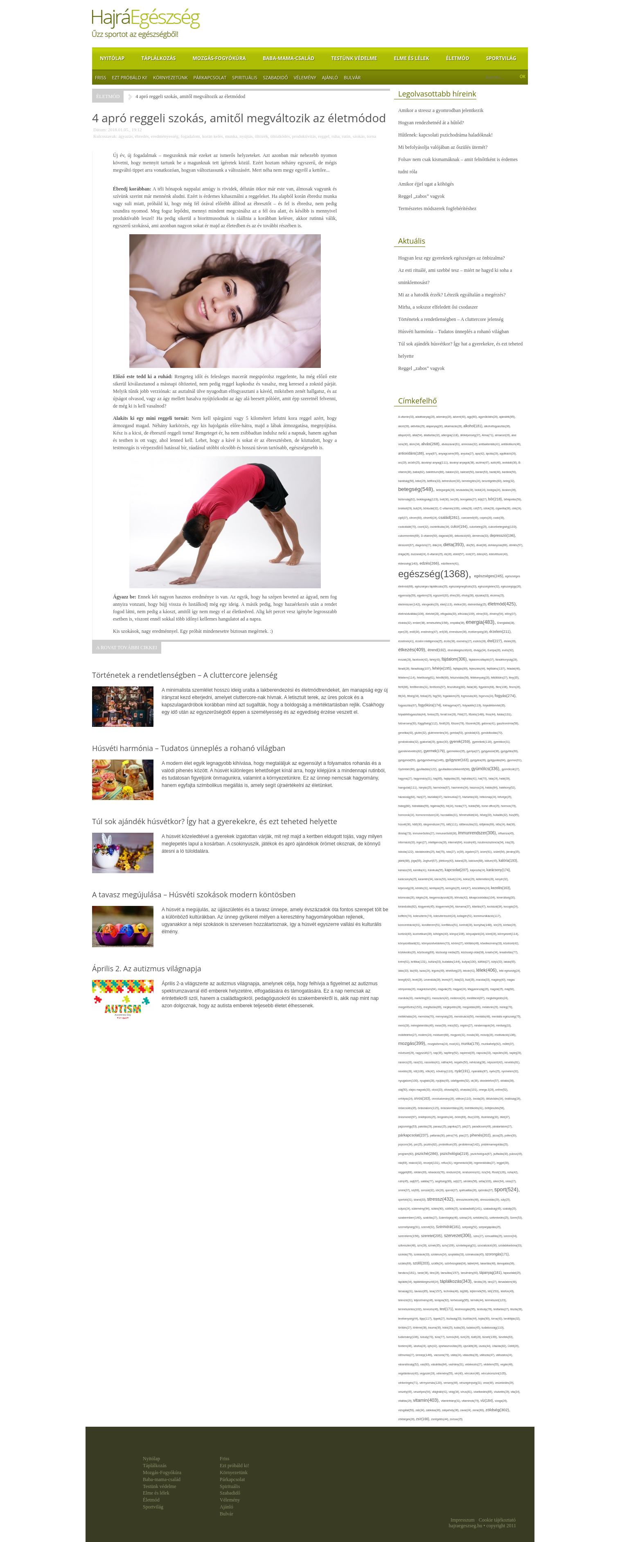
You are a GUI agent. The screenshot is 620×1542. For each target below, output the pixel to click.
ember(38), (420, 622)
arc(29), (403, 462)
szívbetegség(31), (467, 1245)
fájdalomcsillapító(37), (482, 659)
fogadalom (190, 136)
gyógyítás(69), (510, 751)
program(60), (406, 1153)
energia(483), (481, 622)
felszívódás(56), (460, 677)
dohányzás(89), (498, 545)
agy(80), (472, 416)
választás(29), (471, 1355)
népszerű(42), (495, 1062)
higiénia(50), (438, 806)
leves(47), (448, 979)
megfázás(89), (433, 1007)
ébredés (142, 136)
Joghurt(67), (431, 860)
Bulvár (352, 77)
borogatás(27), (469, 499)
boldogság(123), (428, 499)
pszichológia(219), (455, 1154)
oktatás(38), (507, 1080)
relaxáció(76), (437, 1172)
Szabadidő (275, 77)
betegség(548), (417, 489)
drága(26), (404, 554)
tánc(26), (435, 1272)
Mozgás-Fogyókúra (219, 58)
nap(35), (438, 1052)
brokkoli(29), (405, 508)
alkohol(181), (473, 426)
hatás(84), (492, 787)
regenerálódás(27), (485, 1162)
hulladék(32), (501, 815)
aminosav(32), (469, 444)
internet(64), (456, 842)
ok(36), (475, 1080)
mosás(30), (473, 1034)
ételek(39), (510, 641)
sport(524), (507, 1189)
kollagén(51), (465, 915)
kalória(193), (508, 860)
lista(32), (460, 979)
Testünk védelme (354, 58)
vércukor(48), (472, 1373)
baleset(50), (468, 472)
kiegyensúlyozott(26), (442, 897)
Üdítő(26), (513, 1346)
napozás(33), (484, 1052)
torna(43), (497, 1318)
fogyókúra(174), (430, 705)
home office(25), (491, 806)
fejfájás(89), (461, 668)
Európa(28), (494, 650)
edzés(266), (430, 563)
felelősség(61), (426, 677)
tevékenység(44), (408, 1318)
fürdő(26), (445, 723)
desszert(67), (406, 545)
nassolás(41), (432, 1062)
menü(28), (404, 1025)
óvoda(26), (479, 1098)
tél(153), (494, 1291)
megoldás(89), (472, 1007)
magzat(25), (497, 989)
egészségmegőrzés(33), (463, 586)
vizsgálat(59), (406, 1410)
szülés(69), (405, 1263)
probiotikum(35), (448, 1144)
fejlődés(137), (497, 668)
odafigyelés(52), (461, 1080)
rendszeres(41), (471, 1172)
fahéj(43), (436, 659)
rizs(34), (487, 1172)
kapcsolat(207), (457, 870)
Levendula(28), (433, 979)
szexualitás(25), (494, 1236)
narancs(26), (405, 1062)
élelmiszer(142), (410, 604)
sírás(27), (510, 1181)
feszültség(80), (457, 687)
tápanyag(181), (491, 1273)
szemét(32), (428, 1227)
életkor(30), (461, 604)
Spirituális (244, 77)
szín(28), (422, 1245)
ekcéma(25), (497, 595)
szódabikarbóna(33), (510, 1245)
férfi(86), (404, 687)
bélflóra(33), (434, 481)
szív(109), (449, 1245)
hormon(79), (508, 806)
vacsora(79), (442, 1355)
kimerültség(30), (506, 897)
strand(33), (420, 1199)
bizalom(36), (509, 490)
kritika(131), (419, 962)
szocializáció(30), (488, 1245)
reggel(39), (502, 1162)
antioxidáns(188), (412, 453)
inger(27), (422, 842)
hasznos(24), (477, 787)
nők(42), (431, 1071)
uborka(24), (420, 1346)
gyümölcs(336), (486, 769)
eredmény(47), (430, 631)
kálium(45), (491, 860)
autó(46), (496, 462)
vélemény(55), (445, 1373)
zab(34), (420, 1410)
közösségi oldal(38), (473, 952)
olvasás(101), (469, 1090)
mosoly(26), (487, 1034)
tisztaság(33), (454, 1318)
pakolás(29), (425, 1126)
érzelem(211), (500, 632)
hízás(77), (461, 806)
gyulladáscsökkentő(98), (454, 769)
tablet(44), (473, 1263)
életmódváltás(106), (412, 614)
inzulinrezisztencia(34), (491, 842)
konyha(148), (484, 925)
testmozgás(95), (466, 1309)
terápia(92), (443, 1300)
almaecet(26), (503, 435)
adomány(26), (444, 416)
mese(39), (441, 1025)
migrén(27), (467, 1025)
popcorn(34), (406, 1144)
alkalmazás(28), (454, 426)
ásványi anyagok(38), (463, 462)
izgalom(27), (472, 851)
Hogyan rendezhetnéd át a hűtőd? (431, 123)
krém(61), (404, 961)
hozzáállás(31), (449, 815)
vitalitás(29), (405, 1400)
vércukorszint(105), (494, 1373)
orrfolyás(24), (406, 1098)
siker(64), (499, 1181)
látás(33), (404, 970)
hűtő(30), (417, 824)
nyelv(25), (495, 1071)
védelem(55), (491, 1364)
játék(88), (404, 861)
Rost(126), (499, 1172)
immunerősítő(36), (447, 833)
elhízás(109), (467, 614)
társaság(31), (406, 1291)
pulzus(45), (516, 1153)
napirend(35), (468, 1052)
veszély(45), (405, 1391)
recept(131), (432, 1163)
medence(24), (458, 998)
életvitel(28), (433, 613)
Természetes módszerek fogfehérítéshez (437, 208)
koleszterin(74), (423, 915)
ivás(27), (451, 851)
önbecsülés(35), (408, 1108)
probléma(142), (469, 1144)
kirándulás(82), (408, 906)
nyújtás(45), (443, 1080)
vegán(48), (506, 1364)
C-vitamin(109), (450, 508)
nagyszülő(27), (424, 1052)
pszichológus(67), (482, 1153)
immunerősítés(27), (424, 833)
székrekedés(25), (499, 1217)
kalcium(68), (477, 860)
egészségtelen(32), (489, 586)
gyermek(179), (435, 751)
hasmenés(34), (460, 787)
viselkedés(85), (483, 1392)
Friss (100, 77)
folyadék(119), (472, 705)
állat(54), (418, 435)
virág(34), (454, 1391)
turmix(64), (453, 1337)
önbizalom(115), (429, 1108)
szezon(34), (511, 1236)
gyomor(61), (514, 760)
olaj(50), (403, 1089)
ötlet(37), (505, 1117)
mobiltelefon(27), (408, 1034)
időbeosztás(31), (469, 824)
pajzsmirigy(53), (408, 1126)
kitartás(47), (479, 906)
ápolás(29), (493, 453)
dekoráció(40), (463, 535)
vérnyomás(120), (431, 1383)
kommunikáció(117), (487, 916)
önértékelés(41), (474, 1108)
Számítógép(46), (449, 1217)
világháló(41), (440, 1391)
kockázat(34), (495, 906)
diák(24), (438, 545)
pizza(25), (498, 1135)
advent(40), (460, 416)
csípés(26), (486, 517)
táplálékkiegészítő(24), (426, 1281)
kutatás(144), (452, 962)
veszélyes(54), (422, 1391)
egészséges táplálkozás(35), (432, 586)
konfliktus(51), (450, 924)
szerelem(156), (409, 1236)
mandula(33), (406, 998)
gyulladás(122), (427, 769)
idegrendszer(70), (434, 824)
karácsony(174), (499, 870)
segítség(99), (444, 1181)
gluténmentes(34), (439, 732)
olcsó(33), (438, 1089)
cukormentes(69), (409, 535)
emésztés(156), (438, 623)
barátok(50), (509, 472)
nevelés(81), (512, 1062)
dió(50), (471, 545)
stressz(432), (441, 1198)
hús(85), (514, 815)
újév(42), (432, 1346)
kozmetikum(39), (423, 933)
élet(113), (447, 604)
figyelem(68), (487, 687)
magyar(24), (460, 989)
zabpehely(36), (451, 1410)
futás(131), (504, 714)
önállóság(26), (513, 1098)
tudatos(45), (474, 1327)
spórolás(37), (486, 1190)
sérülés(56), (470, 1181)
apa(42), (480, 453)
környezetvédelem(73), (436, 943)
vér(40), (459, 1373)
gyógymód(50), (407, 760)
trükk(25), (448, 1327)
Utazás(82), (499, 1346)
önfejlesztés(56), (495, 1108)
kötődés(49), (472, 943)
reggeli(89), (406, 1172)
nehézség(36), (478, 1062)
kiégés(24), (422, 897)
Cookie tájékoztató (497, 1520)
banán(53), (482, 472)
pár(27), (467, 1126)
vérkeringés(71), (408, 1382)
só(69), (416, 1190)
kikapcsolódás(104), (483, 897)
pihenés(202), (481, 1135)
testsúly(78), (485, 1309)
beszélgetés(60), (492, 481)
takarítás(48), (488, 1263)
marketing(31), (423, 998)
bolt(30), (445, 499)
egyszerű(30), (441, 595)
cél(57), (478, 508)
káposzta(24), (478, 870)
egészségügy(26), (511, 586)
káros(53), (441, 879)
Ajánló (330, 77)
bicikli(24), (481, 490)
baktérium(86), (436, 472)
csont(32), (423, 526)
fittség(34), (413, 696)
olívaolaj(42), (452, 1089)
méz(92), (454, 1025)
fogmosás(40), (470, 696)
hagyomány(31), (423, 778)
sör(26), (440, 1190)
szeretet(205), (432, 1236)
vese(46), (489, 1382)
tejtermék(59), (479, 1291)
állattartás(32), (433, 435)
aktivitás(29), (418, 426)
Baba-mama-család (288, 58)
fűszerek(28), (474, 723)
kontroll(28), (466, 924)
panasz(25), (440, 1126)
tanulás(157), (451, 1273)
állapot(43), (405, 435)
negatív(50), (461, 1062)
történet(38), (420, 1327)
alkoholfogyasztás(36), (497, 426)
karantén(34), (426, 879)
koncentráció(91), (410, 925)
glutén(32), (421, 732)
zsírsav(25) (456, 1419)
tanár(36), (423, 1272)
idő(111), (453, 824)
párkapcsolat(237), (414, 1135)
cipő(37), (403, 517)
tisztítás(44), (470, 1318)
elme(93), (483, 614)
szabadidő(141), (471, 1208)
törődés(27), (405, 1327)
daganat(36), (446, 535)
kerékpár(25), (437, 888)
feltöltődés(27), (500, 677)
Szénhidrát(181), (449, 1227)
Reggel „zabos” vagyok (421, 196)
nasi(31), (418, 1062)
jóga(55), (417, 860)
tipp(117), (426, 1318)
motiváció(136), (505, 1035)
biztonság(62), (407, 499)
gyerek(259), (460, 741)
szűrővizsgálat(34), (455, 1263)
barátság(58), (406, 481)
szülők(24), (438, 1263)
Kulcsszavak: (105, 136)
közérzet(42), (511, 943)
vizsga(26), (501, 1400)
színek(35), (435, 1245)
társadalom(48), (507, 1281)
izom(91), (486, 852)
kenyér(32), (501, 879)
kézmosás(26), (407, 897)
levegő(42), (405, 979)
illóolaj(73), (405, 833)
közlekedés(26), (407, 952)
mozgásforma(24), (438, 1043)
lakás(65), (510, 961)
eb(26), (448, 554)
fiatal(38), (473, 687)
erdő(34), (415, 631)
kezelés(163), (501, 888)
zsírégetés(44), (440, 1419)
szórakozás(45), (475, 1254)
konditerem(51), (432, 924)
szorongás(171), (497, 1254)
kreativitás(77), (508, 952)
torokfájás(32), (512, 1318)
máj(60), (510, 989)
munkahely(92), (492, 1044)
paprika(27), (455, 1126)
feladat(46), (514, 668)
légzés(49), (439, 970)
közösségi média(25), (448, 952)
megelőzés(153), (411, 1007)
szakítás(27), (431, 1217)
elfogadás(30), (449, 613)
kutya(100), (470, 962)
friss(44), (491, 714)
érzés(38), (450, 641)
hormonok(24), (407, 815)
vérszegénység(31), (471, 1382)
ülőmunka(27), (406, 1355)
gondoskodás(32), (409, 741)
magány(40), (499, 979)
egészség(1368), (436, 573)
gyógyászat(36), (491, 751)
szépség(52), (470, 1227)
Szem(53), (516, 1217)
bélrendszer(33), (452, 481)
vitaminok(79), (471, 1400)
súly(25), (505, 1199)
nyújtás (246, 136)
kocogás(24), (511, 906)
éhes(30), (456, 595)
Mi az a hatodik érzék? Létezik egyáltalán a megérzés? (452, 295)
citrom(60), (416, 517)
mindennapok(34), (485, 1025)
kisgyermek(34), (445, 906)
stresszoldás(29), (490, 1199)
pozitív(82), (431, 1144)
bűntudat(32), (431, 508)
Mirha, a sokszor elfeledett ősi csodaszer (438, 307)
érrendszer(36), (458, 631)
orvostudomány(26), (443, 1098)
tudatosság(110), (493, 1327)
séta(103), (486, 1181)
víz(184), (487, 1401)
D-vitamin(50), (430, 535)
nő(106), (419, 1071)
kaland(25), (462, 860)
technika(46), (452, 1291)
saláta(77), (428, 1181)
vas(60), (425, 1364)
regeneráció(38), (464, 1162)
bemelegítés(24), (472, 481)
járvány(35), (513, 851)
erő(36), (444, 631)
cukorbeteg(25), (478, 526)
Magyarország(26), (479, 989)
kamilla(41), (420, 870)
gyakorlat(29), (428, 741)
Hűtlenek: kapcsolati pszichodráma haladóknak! (445, 135)
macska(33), (483, 979)
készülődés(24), (481, 888)
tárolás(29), (481, 1281)
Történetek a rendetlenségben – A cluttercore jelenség (450, 319)
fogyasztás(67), (408, 705)
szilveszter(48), (407, 1245)
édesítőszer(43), (498, 554)
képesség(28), (406, 888)
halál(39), (504, 778)
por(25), (419, 1144)
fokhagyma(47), (452, 705)
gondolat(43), (472, 732)
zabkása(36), (434, 1410)
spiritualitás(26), (468, 1190)
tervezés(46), (431, 1309)
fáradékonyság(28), (507, 659)
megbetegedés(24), (497, 998)
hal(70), (483, 778)
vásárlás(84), (440, 1364)
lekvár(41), (469, 970)
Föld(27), (463, 714)
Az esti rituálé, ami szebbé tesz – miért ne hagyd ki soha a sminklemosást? (455, 276)
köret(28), (492, 933)
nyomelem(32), (510, 1071)
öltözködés (280, 136)
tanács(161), (407, 1273)
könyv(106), (458, 934)
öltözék (261, 136)
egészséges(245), (489, 576)
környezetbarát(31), (410, 943)
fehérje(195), (442, 668)
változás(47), (488, 1355)
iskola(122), (406, 852)
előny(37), (511, 613)
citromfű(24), (430, 517)
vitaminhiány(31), (451, 1400)
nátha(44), (447, 1062)
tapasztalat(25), (512, 1272)
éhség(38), (468, 595)
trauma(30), (435, 1327)
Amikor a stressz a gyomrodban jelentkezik (440, 110)
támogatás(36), (506, 1263)
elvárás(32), (405, 622)
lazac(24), (425, 970)
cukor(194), (460, 526)
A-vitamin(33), (406, 416)
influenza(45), (506, 833)
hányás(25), (426, 787)
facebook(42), (421, 659)
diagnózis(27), (424, 545)
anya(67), (432, 453)
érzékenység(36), (478, 631)
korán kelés (212, 136)
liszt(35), (470, 979)
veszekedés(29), (504, 1382)
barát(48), (495, 472)
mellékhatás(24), (408, 1016)
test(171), (447, 1309)
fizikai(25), (426, 696)
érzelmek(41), (406, 641)
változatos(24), (504, 1355)
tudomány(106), (409, 1337)
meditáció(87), (476, 998)
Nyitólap (112, 58)
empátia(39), (458, 622)
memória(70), (426, 1016)
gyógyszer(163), (458, 760)
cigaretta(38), (504, 508)
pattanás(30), (438, 1135)
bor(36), (455, 499)
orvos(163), (423, 1098)
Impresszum (463, 1520)
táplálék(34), (405, 1281)
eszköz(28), (480, 641)
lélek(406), (487, 970)
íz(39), (461, 851)
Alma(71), (488, 435)
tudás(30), (460, 1327)
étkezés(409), (413, 649)
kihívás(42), (462, 897)
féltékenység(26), (480, 677)
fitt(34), (402, 696)
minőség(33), (503, 1025)
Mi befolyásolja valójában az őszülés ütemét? (442, 147)
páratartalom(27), (502, 1126)
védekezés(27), (474, 1364)
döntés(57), (516, 545)
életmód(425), (502, 603)
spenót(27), (452, 1190)
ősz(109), (474, 1117)
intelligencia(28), (438, 842)
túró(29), (465, 1337)
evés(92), (508, 650)
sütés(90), (438, 1208)
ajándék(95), (507, 417)
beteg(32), (509, 481)
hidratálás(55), (421, 806)
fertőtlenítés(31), (420, 687)
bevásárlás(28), (465, 490)
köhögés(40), (441, 933)
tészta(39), (516, 1309)
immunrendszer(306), (478, 833)
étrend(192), (438, 650)
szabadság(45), (493, 1208)
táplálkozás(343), (457, 1281)
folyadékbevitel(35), (494, 705)
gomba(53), (457, 732)
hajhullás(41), (469, 778)
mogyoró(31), (459, 1034)
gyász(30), (443, 741)
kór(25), (498, 924)
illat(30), (511, 824)
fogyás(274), (505, 695)
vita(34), (515, 1391)
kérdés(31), (422, 888)
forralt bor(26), (449, 714)
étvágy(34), (480, 650)
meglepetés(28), (453, 1007)
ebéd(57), (459, 554)
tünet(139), (490, 1337)
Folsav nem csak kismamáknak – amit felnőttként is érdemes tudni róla (458, 166)
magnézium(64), (427, 989)
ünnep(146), (424, 1355)
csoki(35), (499, 517)
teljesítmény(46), (424, 1300)
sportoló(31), (406, 1199)
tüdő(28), (476, 1337)
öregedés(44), (446, 1117)
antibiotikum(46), (511, 444)
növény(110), (445, 1071)
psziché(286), (427, 1153)
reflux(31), (447, 1162)
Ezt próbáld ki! (130, 77)
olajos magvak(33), (420, 1089)
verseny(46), (451, 1382)
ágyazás (125, 136)
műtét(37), (508, 1043)
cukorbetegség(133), (502, 527)
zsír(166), (423, 1419)
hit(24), (450, 806)
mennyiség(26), (444, 1016)
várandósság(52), (409, 1364)
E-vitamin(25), (435, 554)
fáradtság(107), (421, 668)
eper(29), (404, 631)
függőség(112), (428, 723)
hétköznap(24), (489, 797)
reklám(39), (421, 1172)
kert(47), (466, 888)
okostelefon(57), (490, 1080)
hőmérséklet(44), (469, 815)
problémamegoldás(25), (495, 1144)
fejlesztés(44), (478, 668)
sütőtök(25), (452, 1208)
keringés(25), (453, 888)
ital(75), (441, 851)
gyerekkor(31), (502, 741)
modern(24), (425, 1034)
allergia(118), (450, 435)
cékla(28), (467, 508)
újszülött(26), (471, 1346)
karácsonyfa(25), (408, 879)
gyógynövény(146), (431, 760)
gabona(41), (489, 723)
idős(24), (501, 824)
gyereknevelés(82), (411, 751)
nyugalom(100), (409, 1081)
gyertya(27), (474, 751)
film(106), (502, 687)
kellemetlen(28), (485, 879)
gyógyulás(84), (497, 760)
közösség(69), (426, 952)
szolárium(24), (439, 1254)
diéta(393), (454, 544)
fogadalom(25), (452, 696)
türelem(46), (405, 1346)
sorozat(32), (428, 1190)
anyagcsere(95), (449, 453)
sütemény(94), (421, 1208)
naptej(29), (516, 1052)
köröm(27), (457, 943)
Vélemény (305, 77)
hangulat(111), (408, 787)
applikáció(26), (508, 453)
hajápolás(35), (452, 778)
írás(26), (510, 842)
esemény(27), (465, 641)
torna (371, 136)
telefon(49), (507, 1291)
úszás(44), (485, 1346)
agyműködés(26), (488, 416)
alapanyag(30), (435, 426)
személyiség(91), (409, 1227)
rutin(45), (404, 1181)
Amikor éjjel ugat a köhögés (426, 184)
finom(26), (515, 687)
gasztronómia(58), (508, 723)
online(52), (501, 1089)
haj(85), (438, 778)
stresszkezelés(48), (468, 1199)
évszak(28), (405, 659)
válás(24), (456, 1355)
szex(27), (479, 1236)
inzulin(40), (471, 842)
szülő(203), (422, 1263)
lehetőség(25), (454, 970)
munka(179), (471, 1044)
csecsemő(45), (470, 517)
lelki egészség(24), (510, 970)
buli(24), (418, 508)
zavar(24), (466, 1410)
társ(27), (493, 1281)
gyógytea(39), (478, 760)
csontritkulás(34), (440, 526)
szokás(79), (406, 1254)
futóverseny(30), (408, 723)
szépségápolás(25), (490, 1227)
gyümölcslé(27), (511, 769)
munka (231, 136)
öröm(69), (461, 1117)
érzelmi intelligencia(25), (429, 641)
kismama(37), (463, 906)
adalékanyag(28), (425, 416)
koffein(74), (405, 915)
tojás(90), (484, 1318)
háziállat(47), (436, 797)
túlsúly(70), (427, 1337)
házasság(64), (407, 797)
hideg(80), (405, 806)
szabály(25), (509, 1208)
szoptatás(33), (456, 1254)
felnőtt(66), (443, 677)
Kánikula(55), (436, 870)
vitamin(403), (427, 1400)
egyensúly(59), (407, 595)
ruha (335, 136)
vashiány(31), (457, 1364)
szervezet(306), (458, 1235)
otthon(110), (464, 1098)
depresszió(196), (503, 535)
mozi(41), (455, 1043)
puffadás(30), (502, 1153)
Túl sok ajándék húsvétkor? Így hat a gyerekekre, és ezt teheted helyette (460, 350)
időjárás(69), (487, 824)
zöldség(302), (497, 1410)
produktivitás (304, 136)
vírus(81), (466, 1391)
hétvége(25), (505, 797)
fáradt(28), (404, 668)
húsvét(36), (405, 824)
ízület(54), (499, 851)
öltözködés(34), (495, 1098)
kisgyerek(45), (427, 906)
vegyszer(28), (428, 1373)
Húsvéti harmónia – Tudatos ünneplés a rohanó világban (453, 331)
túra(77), (440, 1337)
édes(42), (483, 554)
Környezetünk (170, 77)
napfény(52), (452, 1052)
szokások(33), (422, 1254)
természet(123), (496, 1300)
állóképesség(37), (471, 435)
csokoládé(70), (407, 526)
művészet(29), (406, 1052)
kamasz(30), (405, 870)
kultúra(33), (435, 961)
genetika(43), (406, 732)
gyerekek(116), (483, 742)
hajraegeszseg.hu (465, 1526)
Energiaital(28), (506, 622)
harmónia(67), (442, 787)
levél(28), (418, 979)
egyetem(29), (425, 595)
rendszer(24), (454, 1172)
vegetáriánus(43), (409, 1373)
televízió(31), (406, 1300)
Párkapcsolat (209, 77)
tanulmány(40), (470, 1272)
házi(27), (422, 797)
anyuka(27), (468, 453)
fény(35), (514, 677)
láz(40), (415, 970)
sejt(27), (458, 1181)
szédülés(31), (481, 1217)
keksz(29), (469, 879)
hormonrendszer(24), (428, 815)
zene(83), (478, 1410)
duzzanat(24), (419, 554)
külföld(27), (484, 961)
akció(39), (404, 426)
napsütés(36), (500, 1052)
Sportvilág (501, 58)
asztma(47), (483, 462)
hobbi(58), (474, 806)
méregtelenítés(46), (423, 1025)
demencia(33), (481, 535)
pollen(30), (511, 1135)
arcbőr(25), (415, 462)
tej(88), (465, 1291)
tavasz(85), (421, 1291)
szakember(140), (410, 1217)
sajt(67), (415, 1181)
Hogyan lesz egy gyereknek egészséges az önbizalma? (451, 258)
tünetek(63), (505, 1337)
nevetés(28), (405, 1071)
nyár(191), (463, 1071)
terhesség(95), (461, 1300)
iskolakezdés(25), (425, 851)
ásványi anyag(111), (435, 462)
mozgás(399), (413, 1043)
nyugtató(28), (428, 1080)
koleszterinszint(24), (445, 915)
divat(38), (482, 545)
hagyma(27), (405, 778)
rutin (346, 136)
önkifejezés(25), (427, 1117)
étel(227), (495, 641)
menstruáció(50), (465, 1016)
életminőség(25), (478, 604)
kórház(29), (509, 924)
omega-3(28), (487, 1089)
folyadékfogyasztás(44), (412, 714)
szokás (359, 136)
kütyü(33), (497, 961)
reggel (323, 136)
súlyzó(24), (405, 1208)
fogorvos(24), (487, 696)
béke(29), (421, 481)
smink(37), (404, 1190)
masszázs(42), (441, 998)
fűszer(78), (458, 723)
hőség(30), (486, 815)
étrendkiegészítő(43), (460, 650)
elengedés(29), (431, 604)
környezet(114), (508, 934)
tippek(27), (439, 1318)
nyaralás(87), (480, 1071)
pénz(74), (452, 1135)
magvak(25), (445, 989)
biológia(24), (494, 490)
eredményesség (164, 136)
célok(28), (489, 508)
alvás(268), (431, 444)
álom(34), (415, 444)
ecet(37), (471, 554)
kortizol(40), (405, 933)
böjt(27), (483, 499)
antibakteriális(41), (490, 444)
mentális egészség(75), (506, 1016)
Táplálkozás (158, 58)
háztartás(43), (471, 797)
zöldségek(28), (407, 1419)
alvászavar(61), (451, 444)
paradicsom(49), (482, 1126)
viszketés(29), (502, 1391)
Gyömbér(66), (407, 769)
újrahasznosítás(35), (451, 1346)
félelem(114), (407, 677)
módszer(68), (441, 1034)
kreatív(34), (492, 952)
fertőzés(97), (438, 687)
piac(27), (464, 1135)
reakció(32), (416, 1162)
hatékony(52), (507, 787)
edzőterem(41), (450, 563)
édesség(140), (408, 563)
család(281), (449, 517)
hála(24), (493, 778)
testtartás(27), (502, 1309)
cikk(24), (517, 508)
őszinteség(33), (490, 1117)
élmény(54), (497, 613)
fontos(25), (433, 714)
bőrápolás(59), (513, 499)
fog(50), (438, 696)
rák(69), (403, 1162)
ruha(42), (513, 1172)
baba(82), (419, 472)
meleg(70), (506, 1007)
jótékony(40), (447, 860)
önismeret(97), (408, 1117)
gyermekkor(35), (456, 751)
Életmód (457, 58)
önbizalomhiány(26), (453, 1108)
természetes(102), (410, 1309)
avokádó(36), (510, 462)
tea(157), (437, 1291)
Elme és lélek (411, 58)
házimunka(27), (453, 797)
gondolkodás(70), (492, 732)
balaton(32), (453, 472)
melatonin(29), (491, 1007)
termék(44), (478, 1300)
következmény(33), (491, 943)
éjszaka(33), (482, 595)
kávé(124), (455, 879)
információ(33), (407, 842)
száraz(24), (466, 1217)
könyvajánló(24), (476, 933)
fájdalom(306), (455, 659)
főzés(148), (477, 714)
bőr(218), (496, 499)
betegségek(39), (446, 490)
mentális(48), (483, 1016)
